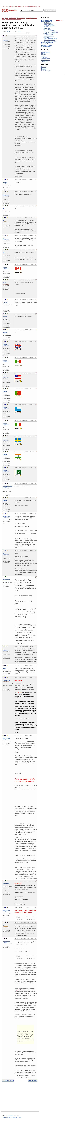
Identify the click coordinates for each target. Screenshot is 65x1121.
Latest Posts (5, 6)
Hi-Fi (11, 6)
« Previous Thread (8, 1080)
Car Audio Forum (46, 44)
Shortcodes (44, 57)
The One (5, 182)
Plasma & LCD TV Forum (50, 30)
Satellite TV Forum (49, 36)
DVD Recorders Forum (50, 27)
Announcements (45, 60)
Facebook (43, 67)
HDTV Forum (47, 29)
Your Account (44, 61)
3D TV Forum (47, 23)
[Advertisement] (19, 1097)
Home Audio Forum (46, 20)
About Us (4, 1117)
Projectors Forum (48, 34)
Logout (43, 53)
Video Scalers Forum (49, 40)
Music (39, 6)
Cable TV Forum (48, 24)
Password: (19, 32)
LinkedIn (43, 69)
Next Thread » (32, 1080)
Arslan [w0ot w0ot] (7, 486)
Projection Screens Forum (51, 32)
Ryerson (5, 267)
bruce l (4, 668)
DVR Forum (47, 28)
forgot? (19, 31)
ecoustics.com (11, 1115)
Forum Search (49, 10)
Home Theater (25, 6)
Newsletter (15, 1117)
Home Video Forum (46, 21)
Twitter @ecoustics (46, 71)
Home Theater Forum (47, 42)
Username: (8, 32)
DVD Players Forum (49, 25)
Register (43, 54)
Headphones (33, 6)
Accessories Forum (46, 45)
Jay (3, 38)
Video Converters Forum (50, 38)
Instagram (43, 68)
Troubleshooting (45, 58)
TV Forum (46, 37)
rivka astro (5, 302)
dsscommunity (6, 516)
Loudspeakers (17, 6)
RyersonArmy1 (6, 680)
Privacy (19, 1117)
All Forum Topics (46, 46)
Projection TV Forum (49, 33)
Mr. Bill (4, 282)
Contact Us (9, 1117)
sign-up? (8, 31)
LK (3, 208)
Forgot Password (45, 52)
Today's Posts (59, 20)
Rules (42, 56)
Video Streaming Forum (50, 41)
